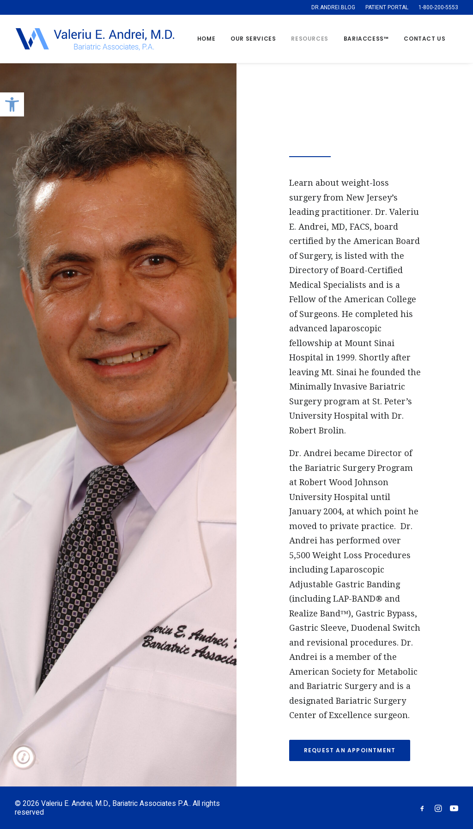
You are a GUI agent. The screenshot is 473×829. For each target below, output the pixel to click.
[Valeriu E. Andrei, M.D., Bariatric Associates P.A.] (94, 38)
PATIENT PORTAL (386, 7)
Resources (309, 39)
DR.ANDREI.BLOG (333, 7)
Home (206, 39)
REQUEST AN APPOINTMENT (349, 750)
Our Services (253, 39)
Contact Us (424, 39)
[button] (12, 104)
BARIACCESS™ (366, 39)
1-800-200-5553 (438, 7)
